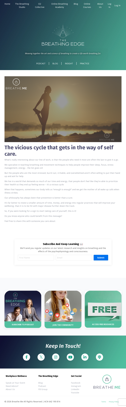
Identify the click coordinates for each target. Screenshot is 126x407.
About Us (100, 5)
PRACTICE (84, 63)
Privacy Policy (114, 402)
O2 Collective (39, 5)
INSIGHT (69, 63)
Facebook (75, 382)
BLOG (55, 63)
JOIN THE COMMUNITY (63, 325)
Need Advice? (12, 386)
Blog (76, 3)
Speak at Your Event (15, 382)
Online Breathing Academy (59, 5)
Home (7, 3)
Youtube (75, 392)
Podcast (42, 386)
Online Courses (87, 5)
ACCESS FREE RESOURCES (103, 324)
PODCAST (40, 63)
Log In (109, 5)
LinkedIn (75, 389)
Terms (103, 402)
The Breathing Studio (22, 5)
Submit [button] (101, 257)
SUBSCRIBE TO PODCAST (23, 324)
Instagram (76, 386)
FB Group (43, 389)
